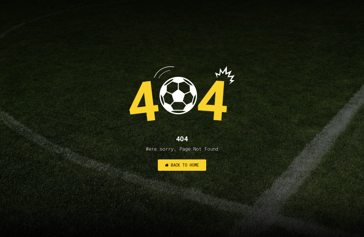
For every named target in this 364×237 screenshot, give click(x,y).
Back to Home (182, 165)
